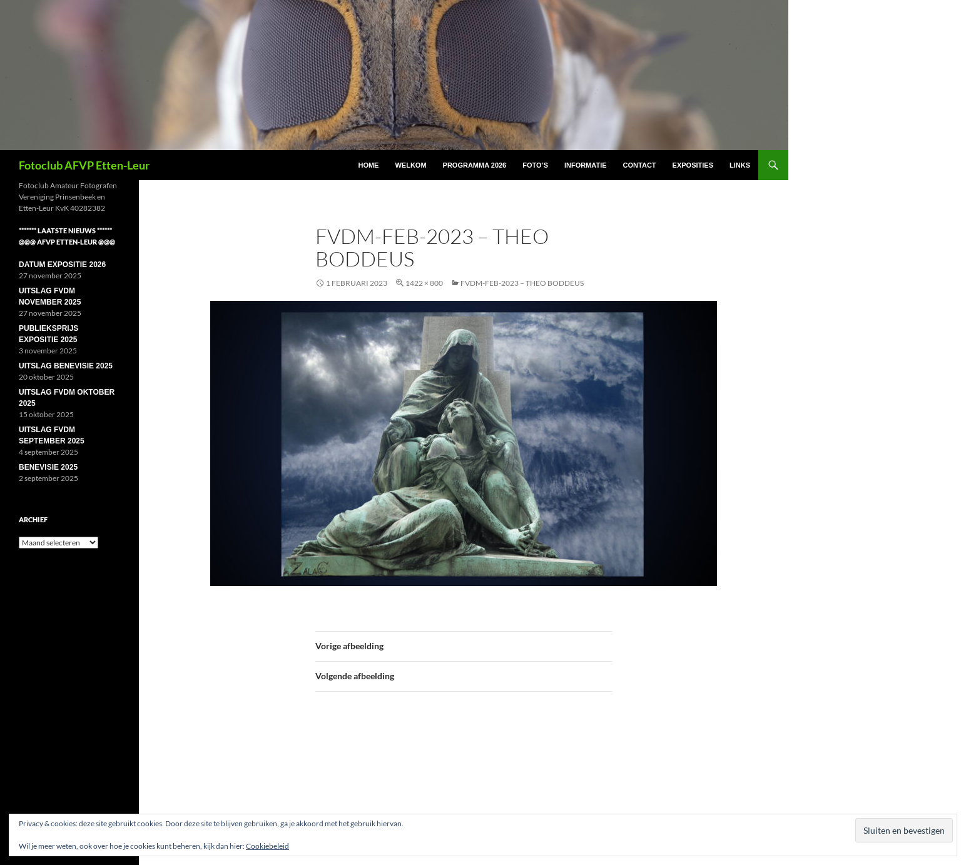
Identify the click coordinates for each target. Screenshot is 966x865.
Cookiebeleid (267, 846)
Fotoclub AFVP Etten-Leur (84, 165)
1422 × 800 (424, 283)
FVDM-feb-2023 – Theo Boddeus (522, 283)
